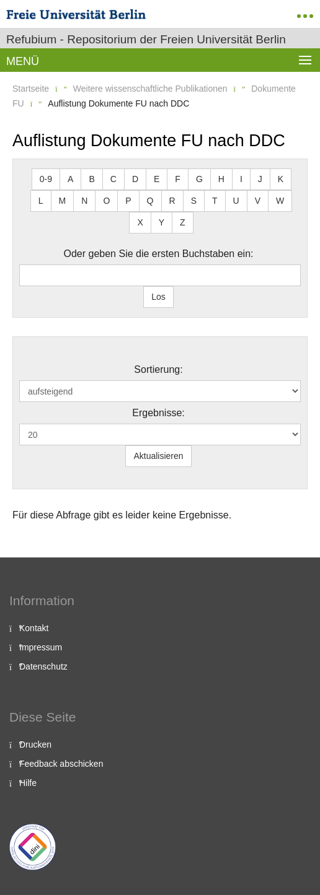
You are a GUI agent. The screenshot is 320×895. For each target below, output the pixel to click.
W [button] (280, 201)
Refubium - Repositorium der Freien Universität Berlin (146, 39)
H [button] (221, 179)
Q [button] (150, 201)
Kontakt (33, 628)
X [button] (140, 222)
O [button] (106, 201)
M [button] (62, 201)
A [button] (70, 179)
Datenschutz (43, 666)
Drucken (35, 744)
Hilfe (28, 783)
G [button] (199, 179)
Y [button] (161, 222)
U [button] (236, 201)
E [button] (156, 179)
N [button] (84, 201)
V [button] (257, 201)
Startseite (30, 89)
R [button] (172, 201)
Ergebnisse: (158, 413)
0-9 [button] (46, 179)
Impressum (40, 647)
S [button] (194, 201)
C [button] (113, 179)
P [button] (128, 201)
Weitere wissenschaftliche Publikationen (150, 89)
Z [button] (182, 222)
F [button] (177, 179)
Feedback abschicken (61, 764)
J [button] (260, 179)
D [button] (135, 179)
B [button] (91, 179)
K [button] (280, 179)
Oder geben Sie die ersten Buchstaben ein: (159, 253)
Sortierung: (158, 369)
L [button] (40, 201)
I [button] (241, 179)
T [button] (215, 201)
